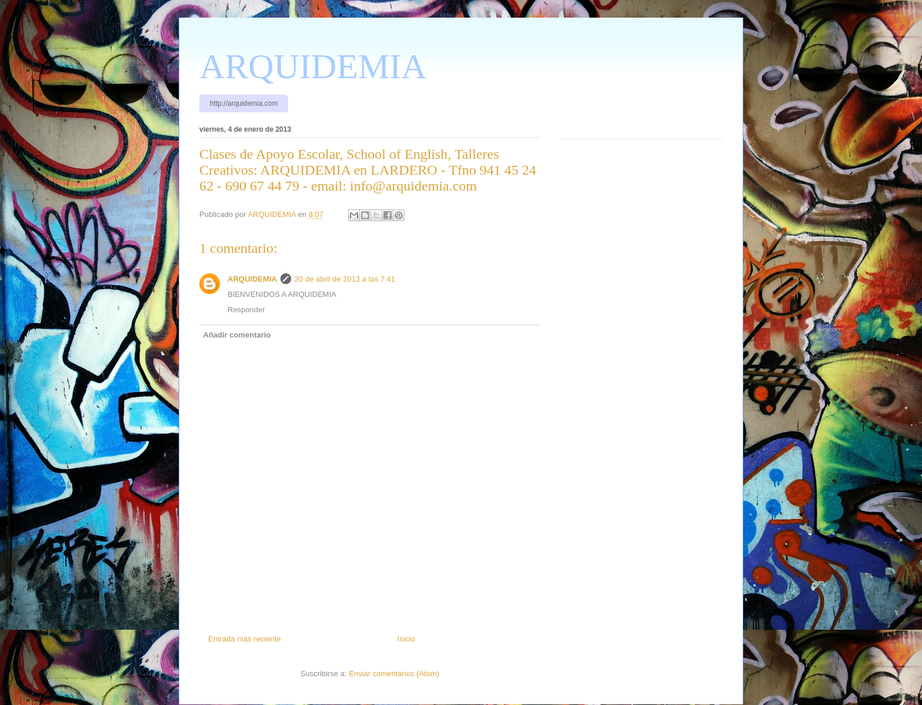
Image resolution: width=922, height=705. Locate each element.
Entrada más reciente (244, 638)
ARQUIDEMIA (313, 66)
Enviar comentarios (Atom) (394, 673)
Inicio (406, 638)
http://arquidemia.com (244, 103)
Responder (246, 309)
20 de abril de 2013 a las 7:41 (345, 279)
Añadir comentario (237, 334)
